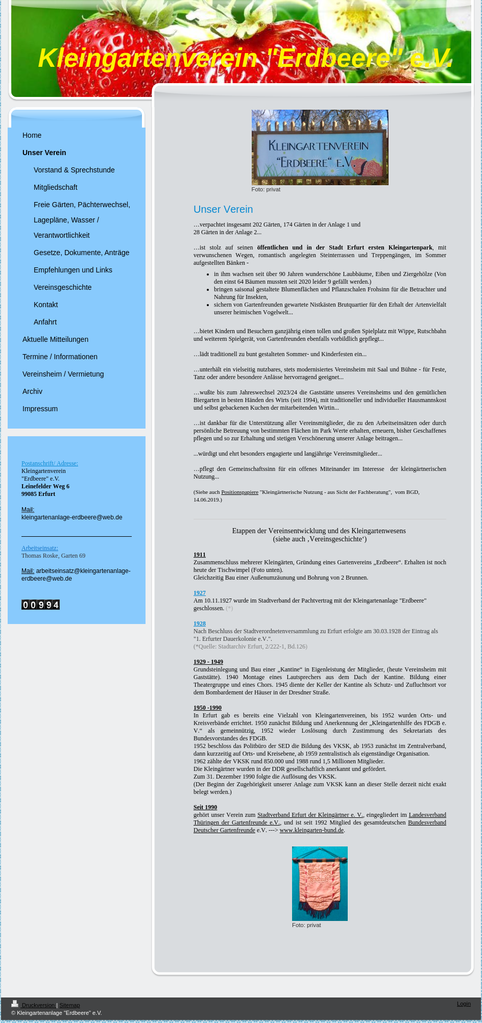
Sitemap (69, 1005)
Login (464, 1004)
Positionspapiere (239, 492)
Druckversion (33, 1005)
